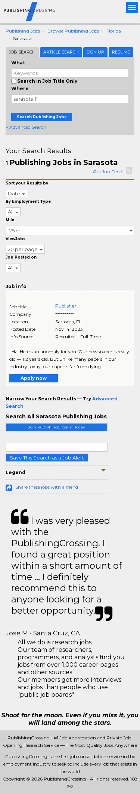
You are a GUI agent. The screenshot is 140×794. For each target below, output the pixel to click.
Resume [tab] (121, 52)
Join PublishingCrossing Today (56, 427)
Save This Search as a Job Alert (47, 458)
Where (20, 88)
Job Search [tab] (22, 52)
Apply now (34, 378)
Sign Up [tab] (95, 52)
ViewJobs (15, 238)
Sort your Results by (27, 183)
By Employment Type (28, 201)
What (18, 62)
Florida (113, 31)
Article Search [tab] (61, 52)
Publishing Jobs (23, 31)
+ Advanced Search (26, 127)
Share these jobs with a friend (46, 487)
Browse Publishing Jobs (73, 31)
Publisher (66, 306)
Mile (10, 219)
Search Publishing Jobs (41, 116)
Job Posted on (21, 257)
